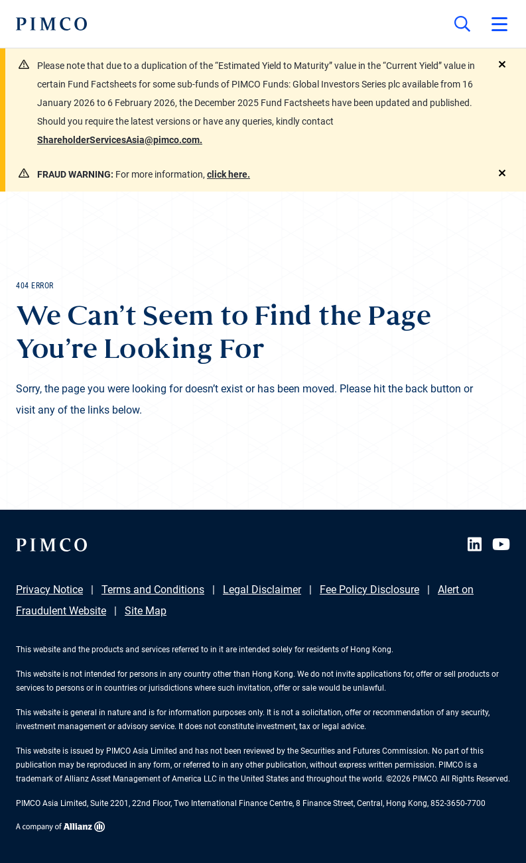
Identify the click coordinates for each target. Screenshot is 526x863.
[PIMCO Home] (51, 23)
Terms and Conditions (152, 589)
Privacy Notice (49, 589)
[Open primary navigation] (499, 24)
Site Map (145, 610)
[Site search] (462, 24)
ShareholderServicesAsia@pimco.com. (119, 140)
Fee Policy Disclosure (369, 589)
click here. (228, 174)
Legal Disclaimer (262, 589)
